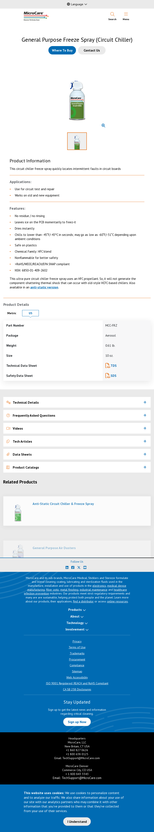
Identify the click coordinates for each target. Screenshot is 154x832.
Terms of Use (77, 647)
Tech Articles (19, 441)
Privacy (77, 641)
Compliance (77, 665)
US (34, 313)
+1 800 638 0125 (77, 754)
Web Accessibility (77, 677)
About (75, 616)
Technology (75, 623)
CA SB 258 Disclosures (77, 689)
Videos (14, 428)
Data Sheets (19, 454)
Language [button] (75, 4)
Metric (13, 313)
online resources (117, 601)
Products (75, 609)
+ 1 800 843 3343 (77, 774)
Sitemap (77, 671)
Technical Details (22, 402)
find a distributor (83, 601)
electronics (99, 586)
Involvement (75, 629)
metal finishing (69, 590)
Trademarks (77, 653)
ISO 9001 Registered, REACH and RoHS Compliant (77, 683)
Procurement (77, 659)
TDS (114, 366)
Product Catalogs (22, 467)
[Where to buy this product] (62, 50)
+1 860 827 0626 (77, 750)
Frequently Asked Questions (30, 415)
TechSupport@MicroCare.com (81, 758)
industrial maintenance (93, 590)
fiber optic (52, 590)
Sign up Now (77, 722)
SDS (113, 376)
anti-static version (44, 287)
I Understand (77, 821)
